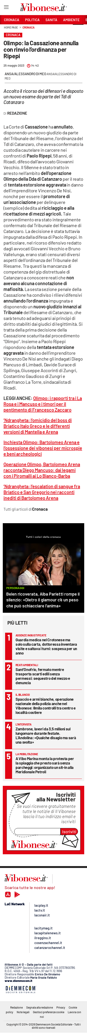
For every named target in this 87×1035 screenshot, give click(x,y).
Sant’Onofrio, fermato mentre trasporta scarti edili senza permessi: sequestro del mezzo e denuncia (43, 676)
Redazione (16, 1007)
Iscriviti (69, 831)
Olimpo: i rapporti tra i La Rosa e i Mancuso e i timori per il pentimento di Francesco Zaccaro (42, 404)
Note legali (23, 1012)
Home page (11, 27)
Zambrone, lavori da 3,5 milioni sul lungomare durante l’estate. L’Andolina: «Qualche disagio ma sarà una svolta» (46, 735)
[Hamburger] (6, 8)
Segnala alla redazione (39, 1007)
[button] (78, 29)
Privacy (60, 1007)
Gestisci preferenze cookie (48, 1012)
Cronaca (28, 27)
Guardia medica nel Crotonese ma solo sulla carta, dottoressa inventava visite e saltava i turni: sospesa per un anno (46, 646)
